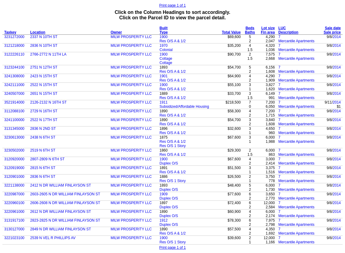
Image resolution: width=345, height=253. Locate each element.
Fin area (268, 32)
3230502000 (14, 150)
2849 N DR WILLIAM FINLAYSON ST (60, 229)
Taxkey (10, 32)
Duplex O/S (169, 163)
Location (37, 32)
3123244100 (14, 67)
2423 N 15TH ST (43, 76)
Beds (249, 28)
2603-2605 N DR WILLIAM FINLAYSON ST (65, 194)
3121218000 (14, 45)
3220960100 (14, 203)
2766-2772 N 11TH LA (48, 54)
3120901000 (14, 177)
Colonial (166, 50)
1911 (164, 102)
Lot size (268, 28)
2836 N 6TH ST (42, 177)
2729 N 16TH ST (43, 111)
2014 (337, 37)
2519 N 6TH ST (42, 150)
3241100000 (14, 120)
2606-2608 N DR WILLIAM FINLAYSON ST (65, 203)
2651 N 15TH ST (43, 93)
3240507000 (14, 93)
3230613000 (14, 137)
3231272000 (14, 37)
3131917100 (14, 220)
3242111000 (14, 85)
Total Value (231, 32)
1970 (164, 45)
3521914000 (14, 102)
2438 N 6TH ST (42, 137)
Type (164, 32)
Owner (116, 32)
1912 (164, 220)
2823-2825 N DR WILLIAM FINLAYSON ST (65, 220)
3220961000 (14, 212)
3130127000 (14, 229)
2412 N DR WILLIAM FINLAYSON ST (60, 185)
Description (288, 32)
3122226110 (14, 54)
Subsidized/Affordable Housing (184, 106)
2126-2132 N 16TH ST (48, 102)
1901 (164, 76)
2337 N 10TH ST (43, 37)
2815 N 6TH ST (42, 168)
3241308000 (14, 76)
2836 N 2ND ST (43, 128)
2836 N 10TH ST (43, 45)
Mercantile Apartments (296, 41)
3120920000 (14, 159)
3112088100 (14, 111)
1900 (164, 37)
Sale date (333, 28)
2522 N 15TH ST (43, 85)
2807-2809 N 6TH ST (47, 159)
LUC (282, 28)
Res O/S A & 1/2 (173, 41)
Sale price (332, 32)
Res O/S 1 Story (173, 146)
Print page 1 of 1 (172, 5)
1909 (164, 194)
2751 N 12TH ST (43, 67)
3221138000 (14, 185)
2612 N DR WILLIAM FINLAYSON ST (60, 212)
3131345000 (14, 128)
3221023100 (14, 238)
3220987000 (14, 194)
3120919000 (14, 168)
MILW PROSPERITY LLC (131, 37)
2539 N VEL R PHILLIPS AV (52, 238)
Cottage (166, 58)
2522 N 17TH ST (43, 120)
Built (164, 28)
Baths (250, 32)
